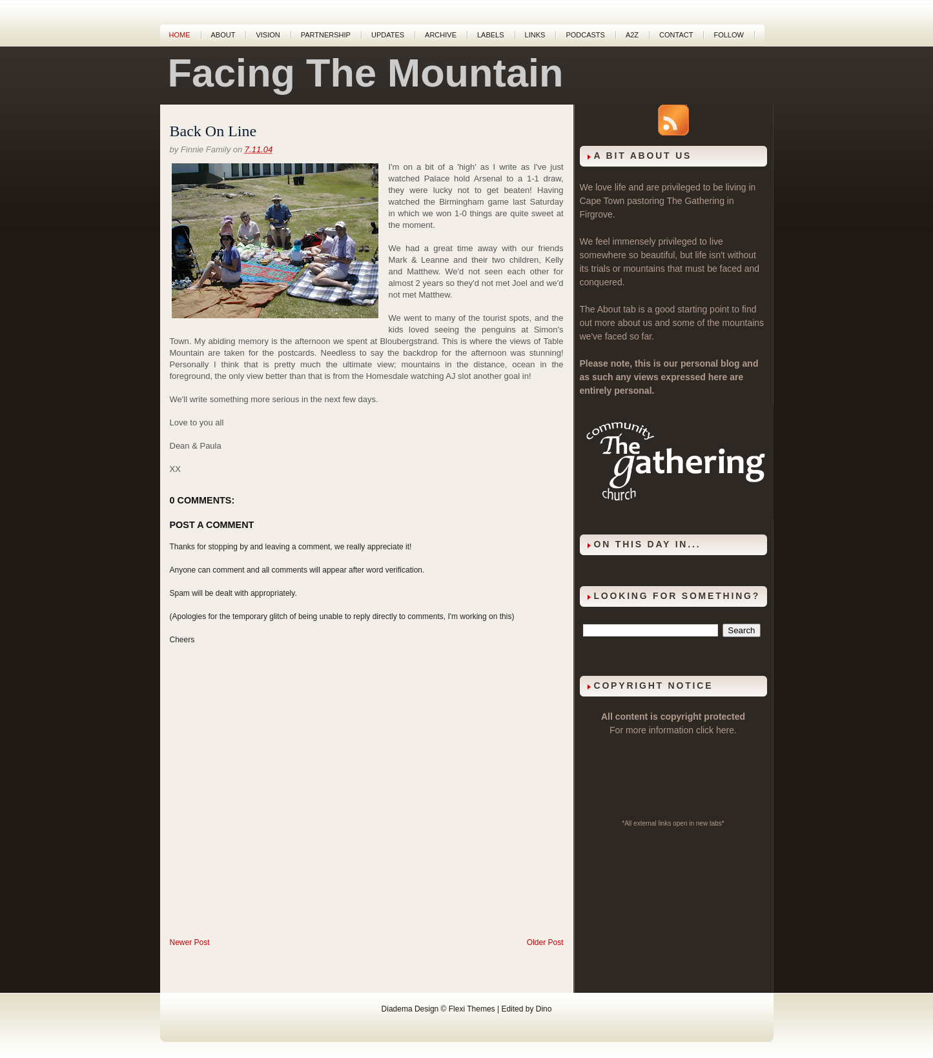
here (725, 730)
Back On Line (213, 131)
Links (535, 35)
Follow (728, 35)
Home (179, 35)
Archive (440, 35)
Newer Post (190, 942)
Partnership (326, 35)
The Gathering (695, 201)
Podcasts (585, 35)
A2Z (632, 35)
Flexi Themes (472, 1008)
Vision (268, 35)
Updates (387, 35)
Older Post (545, 942)
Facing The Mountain (366, 73)
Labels (490, 35)
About (223, 35)
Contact (676, 35)
